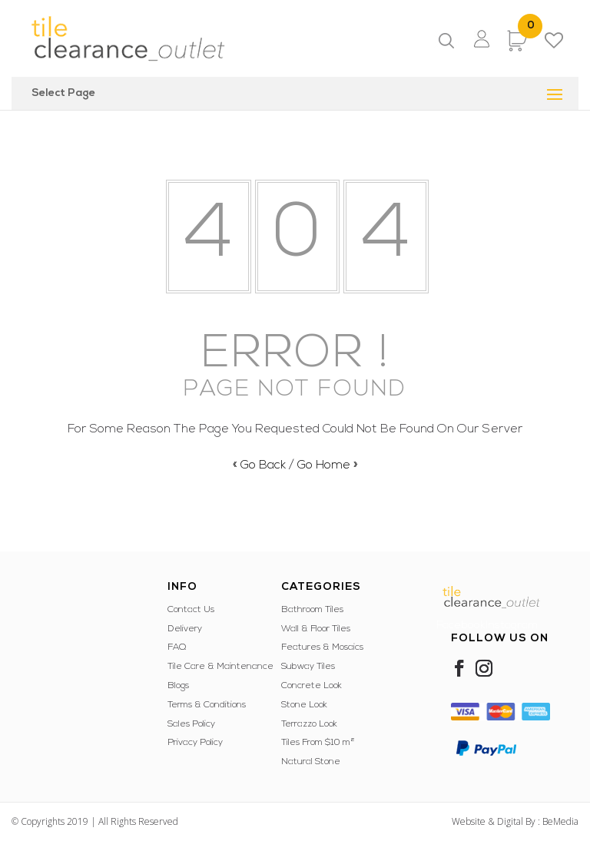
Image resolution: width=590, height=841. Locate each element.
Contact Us (190, 609)
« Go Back (259, 465)
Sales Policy (191, 724)
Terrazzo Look (309, 724)
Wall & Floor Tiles (315, 629)
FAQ (176, 647)
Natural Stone (310, 762)
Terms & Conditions (206, 705)
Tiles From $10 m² (318, 742)
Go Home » (327, 465)
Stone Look (304, 705)
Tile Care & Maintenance (220, 666)
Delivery (184, 629)
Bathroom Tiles (312, 609)
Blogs (178, 685)
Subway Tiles (308, 666)
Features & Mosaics (322, 647)
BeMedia (560, 821)
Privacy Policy (195, 742)
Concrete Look (311, 685)
